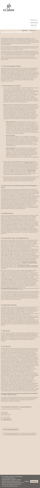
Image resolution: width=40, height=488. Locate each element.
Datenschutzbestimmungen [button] (11, 486)
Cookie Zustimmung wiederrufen (10, 429)
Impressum (32, 30)
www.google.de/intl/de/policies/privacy (9, 288)
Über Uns (34, 25)
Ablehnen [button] (27, 481)
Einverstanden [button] (34, 481)
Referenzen (34, 23)
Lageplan (24, 30)
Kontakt (33, 28)
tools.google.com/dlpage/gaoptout (29, 262)
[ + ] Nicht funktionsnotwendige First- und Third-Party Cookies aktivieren (19, 434)
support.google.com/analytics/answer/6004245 (27, 265)
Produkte (34, 20)
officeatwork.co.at (7, 419)
